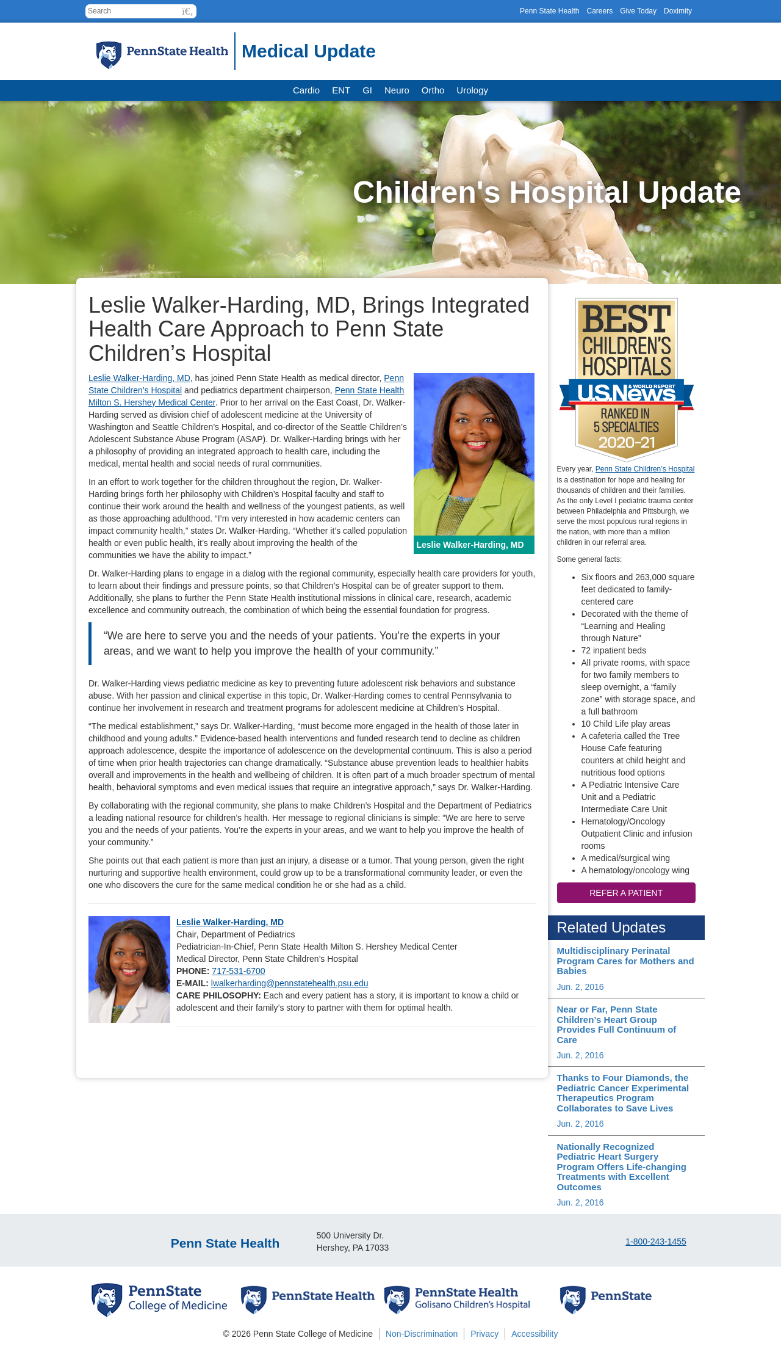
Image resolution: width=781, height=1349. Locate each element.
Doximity (678, 11)
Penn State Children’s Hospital (645, 469)
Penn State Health (549, 11)
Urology (472, 90)
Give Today (638, 11)
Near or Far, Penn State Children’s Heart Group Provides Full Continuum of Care (617, 1024)
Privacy (484, 1334)
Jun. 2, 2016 (580, 987)
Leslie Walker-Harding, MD (139, 378)
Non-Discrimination (422, 1334)
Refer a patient (626, 893)
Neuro (396, 90)
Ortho (433, 90)
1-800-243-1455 (655, 1241)
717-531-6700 (238, 971)
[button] (187, 11)
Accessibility (534, 1334)
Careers (599, 11)
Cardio (306, 90)
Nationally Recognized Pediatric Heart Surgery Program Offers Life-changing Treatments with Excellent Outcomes (622, 1166)
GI (367, 90)
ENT (341, 90)
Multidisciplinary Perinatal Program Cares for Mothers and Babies (625, 960)
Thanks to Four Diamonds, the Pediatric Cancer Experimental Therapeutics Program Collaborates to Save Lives (623, 1092)
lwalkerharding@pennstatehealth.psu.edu (290, 983)
